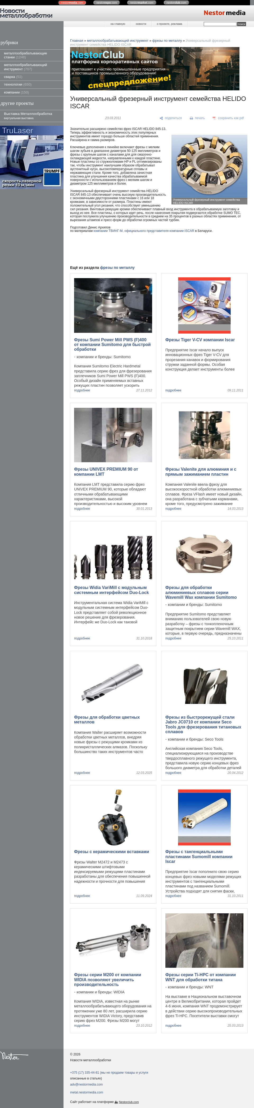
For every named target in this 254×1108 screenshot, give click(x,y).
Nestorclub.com (129, 1102)
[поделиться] (170, 118)
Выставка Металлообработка (28, 115)
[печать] (197, 118)
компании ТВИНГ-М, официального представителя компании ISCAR (144, 231)
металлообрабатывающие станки (25, 55)
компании (16, 92)
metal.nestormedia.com (86, 1092)
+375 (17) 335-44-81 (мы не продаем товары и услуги (109, 1072)
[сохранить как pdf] (228, 118)
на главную (118, 23)
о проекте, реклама (169, 23)
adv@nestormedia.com (86, 1084)
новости (141, 23)
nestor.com (72, 2)
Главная (76, 41)
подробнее (82, 390)
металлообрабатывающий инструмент (25, 67)
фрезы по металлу (167, 41)
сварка (13, 77)
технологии (17, 84)
